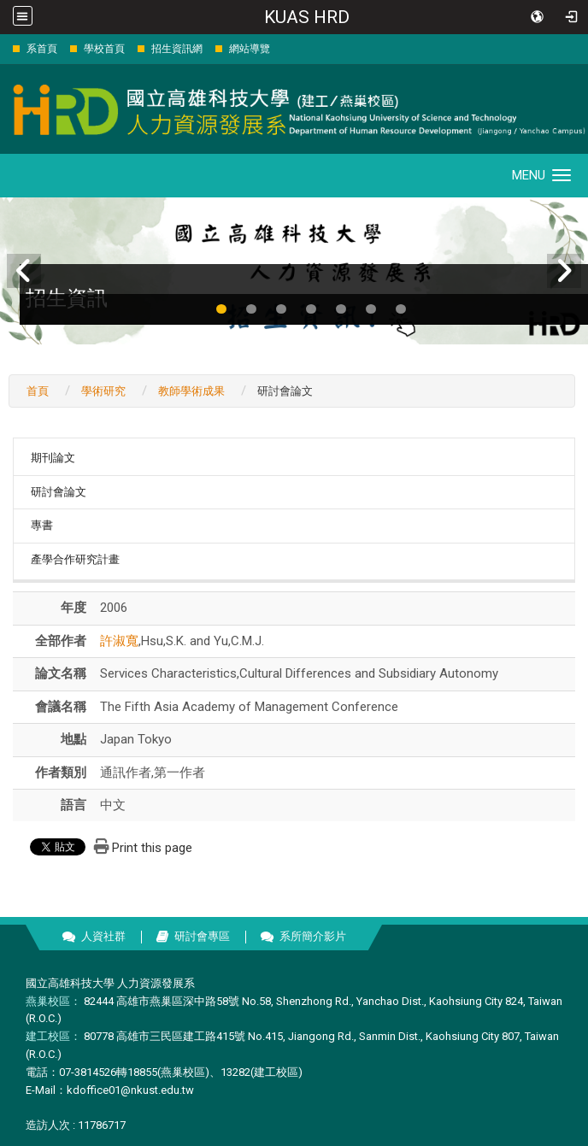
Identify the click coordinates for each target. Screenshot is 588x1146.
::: (4, 48)
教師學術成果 (191, 391)
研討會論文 (58, 491)
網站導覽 (249, 49)
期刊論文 (53, 457)
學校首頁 (104, 49)
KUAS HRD (307, 17)
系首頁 (41, 49)
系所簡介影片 (312, 936)
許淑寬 (119, 641)
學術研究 (103, 391)
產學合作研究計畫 (75, 559)
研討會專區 (202, 936)
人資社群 (103, 936)
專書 (42, 525)
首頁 (37, 391)
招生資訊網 (177, 49)
